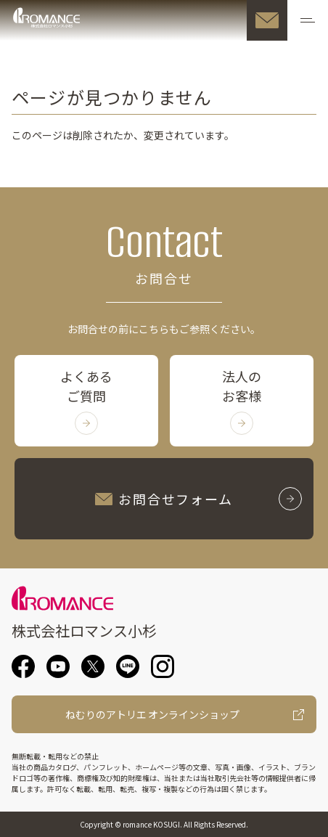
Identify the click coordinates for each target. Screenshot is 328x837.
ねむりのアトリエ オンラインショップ (152, 714)
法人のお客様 (241, 401)
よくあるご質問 (86, 401)
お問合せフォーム (198, 498)
